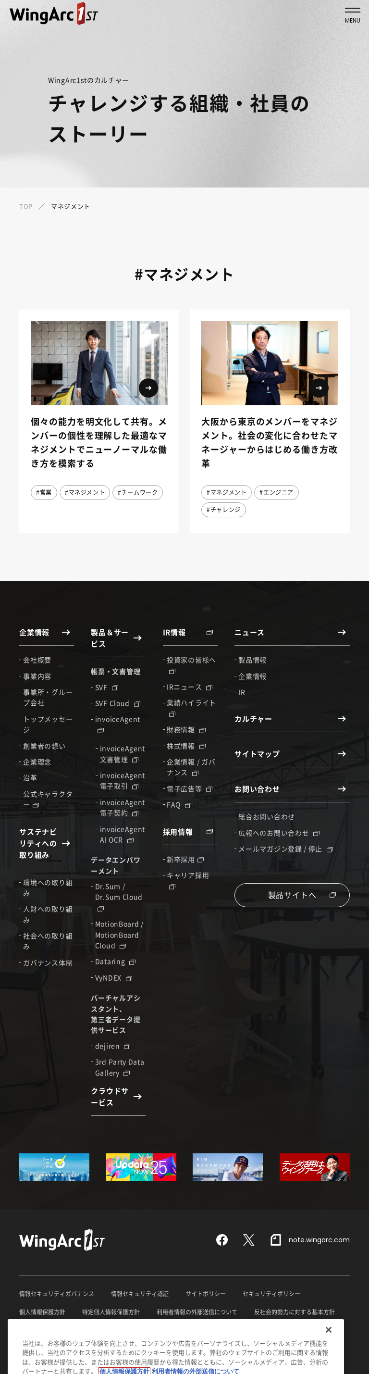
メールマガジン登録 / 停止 (285, 848)
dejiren (113, 1045)
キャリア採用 (188, 879)
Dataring (115, 961)
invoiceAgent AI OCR (122, 834)
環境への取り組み (48, 887)
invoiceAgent (117, 723)
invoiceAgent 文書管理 (122, 753)
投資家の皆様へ (191, 664)
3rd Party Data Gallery (120, 1067)
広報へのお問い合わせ (279, 832)
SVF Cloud (117, 703)
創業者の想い (44, 745)
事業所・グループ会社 (48, 697)
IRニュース (189, 686)
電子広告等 (189, 788)
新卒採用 (185, 859)
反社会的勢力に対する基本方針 (294, 1312)
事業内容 (37, 676)
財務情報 (186, 729)
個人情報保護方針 (42, 1312)
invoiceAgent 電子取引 (122, 780)
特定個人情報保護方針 (111, 1312)
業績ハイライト (191, 707)
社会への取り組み (48, 941)
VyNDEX (113, 977)
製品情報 (252, 659)
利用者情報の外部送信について (197, 1312)
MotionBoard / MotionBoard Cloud (119, 934)
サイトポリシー (205, 1293)
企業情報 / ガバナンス (191, 767)
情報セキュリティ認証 (140, 1293)
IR (241, 692)
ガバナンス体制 (48, 962)
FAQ (179, 804)
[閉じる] (328, 1353)
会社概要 (37, 659)
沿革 (30, 777)
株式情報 (186, 745)
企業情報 (252, 676)
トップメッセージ (48, 724)
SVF (106, 687)
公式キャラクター (48, 799)
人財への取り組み (48, 914)
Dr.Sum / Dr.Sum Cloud (119, 896)
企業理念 (37, 761)
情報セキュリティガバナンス (56, 1293)
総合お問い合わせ (266, 816)
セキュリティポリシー (271, 1293)
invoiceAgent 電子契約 (122, 807)
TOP (26, 206)
